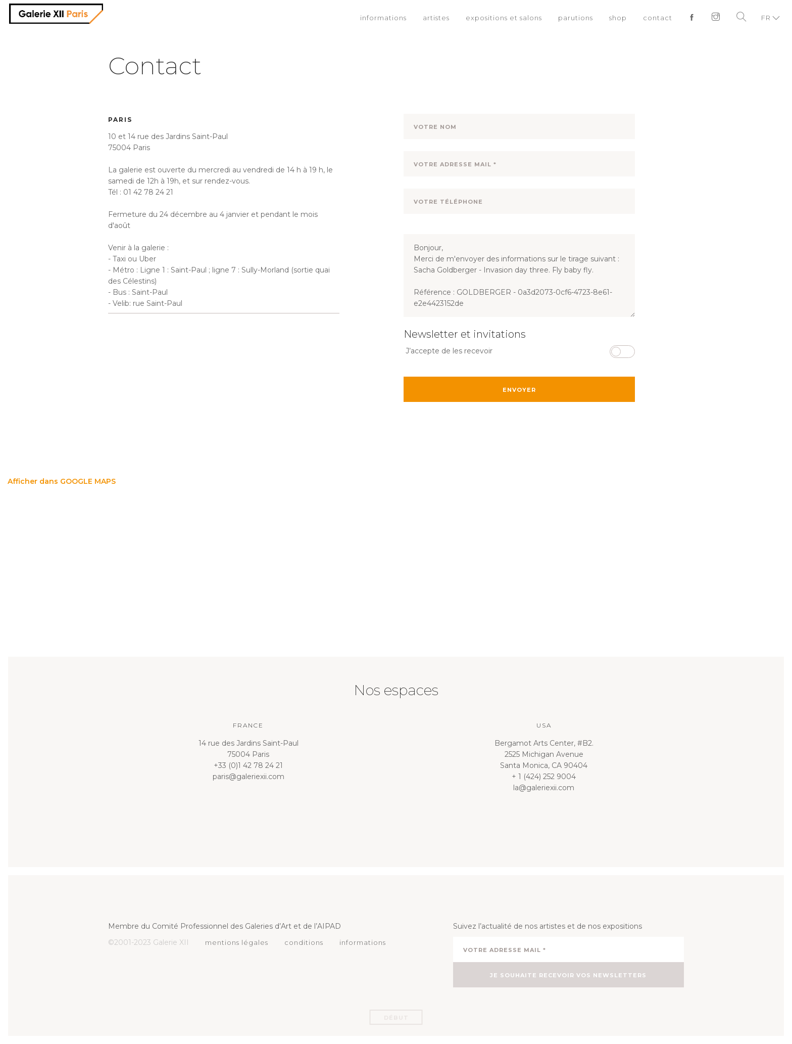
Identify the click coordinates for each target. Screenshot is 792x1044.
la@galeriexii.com (543, 787)
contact (657, 18)
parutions (575, 18)
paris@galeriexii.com (248, 776)
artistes (436, 18)
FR (766, 18)
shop (618, 18)
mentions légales (236, 942)
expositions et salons (504, 18)
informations (383, 18)
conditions (303, 942)
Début (396, 1017)
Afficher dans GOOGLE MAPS (62, 481)
